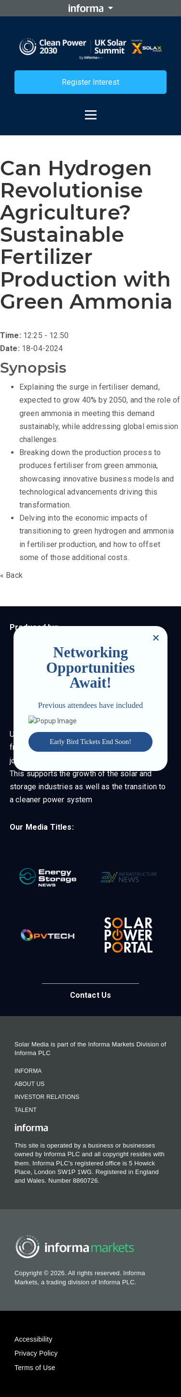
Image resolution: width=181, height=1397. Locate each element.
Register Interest (90, 82)
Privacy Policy (35, 1353)
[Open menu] (91, 110)
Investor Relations (46, 1097)
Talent (25, 1110)
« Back (11, 575)
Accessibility (33, 1339)
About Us (29, 1084)
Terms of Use (34, 1367)
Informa (28, 1071)
